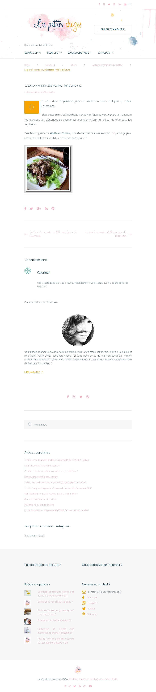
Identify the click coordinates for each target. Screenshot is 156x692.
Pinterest (92, 612)
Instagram (93, 601)
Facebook (91, 595)
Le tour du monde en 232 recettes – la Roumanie (53, 232)
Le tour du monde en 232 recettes (107, 63)
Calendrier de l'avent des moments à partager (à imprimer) (55, 480)
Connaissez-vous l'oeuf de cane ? (42, 463)
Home (27, 63)
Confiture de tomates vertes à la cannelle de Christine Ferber (56, 458)
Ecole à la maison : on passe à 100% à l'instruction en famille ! (56, 508)
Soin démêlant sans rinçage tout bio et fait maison (50, 491)
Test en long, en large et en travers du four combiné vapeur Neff (58, 486)
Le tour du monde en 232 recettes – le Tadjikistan (106, 232)
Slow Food (31, 51)
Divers (73, 63)
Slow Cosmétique (75, 51)
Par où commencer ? (113, 27)
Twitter (91, 606)
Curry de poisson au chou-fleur (40, 497)
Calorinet (43, 270)
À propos (99, 51)
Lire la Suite (33, 370)
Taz (113, 131)
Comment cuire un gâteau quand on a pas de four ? (51, 469)
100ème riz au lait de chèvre (39, 502)
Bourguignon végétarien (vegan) (41, 474)
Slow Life (51, 51)
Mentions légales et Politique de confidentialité (93, 677)
